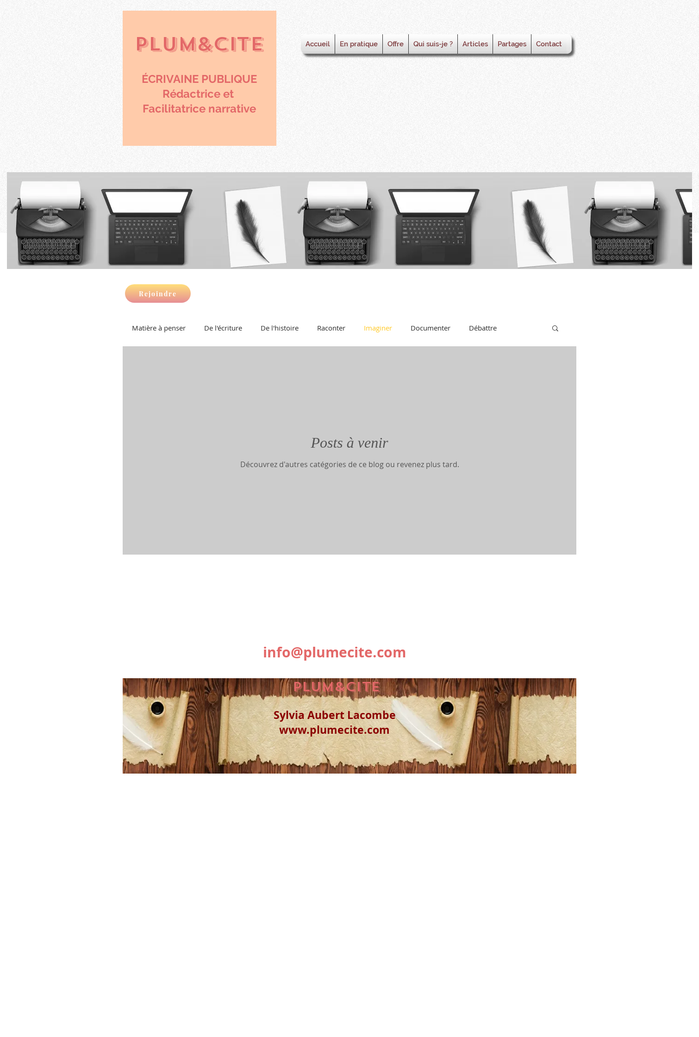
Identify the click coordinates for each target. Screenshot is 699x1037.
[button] (555, 329)
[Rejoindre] (158, 293)
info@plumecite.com (334, 652)
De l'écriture (223, 327)
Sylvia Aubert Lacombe (335, 714)
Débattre (483, 327)
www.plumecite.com (334, 729)
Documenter (430, 327)
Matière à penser (159, 327)
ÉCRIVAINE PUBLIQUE (199, 79)
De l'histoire (280, 327)
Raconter (331, 327)
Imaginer (378, 327)
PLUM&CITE (199, 43)
